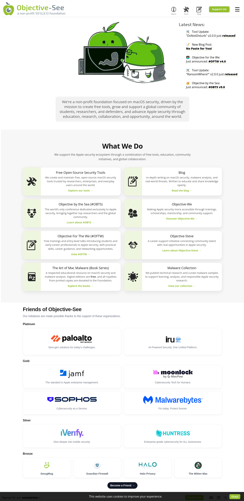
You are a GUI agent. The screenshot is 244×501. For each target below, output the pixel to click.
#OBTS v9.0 (216, 87)
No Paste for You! (199, 48)
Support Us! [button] (219, 9)
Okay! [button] (234, 496)
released (228, 36)
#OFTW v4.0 (217, 61)
